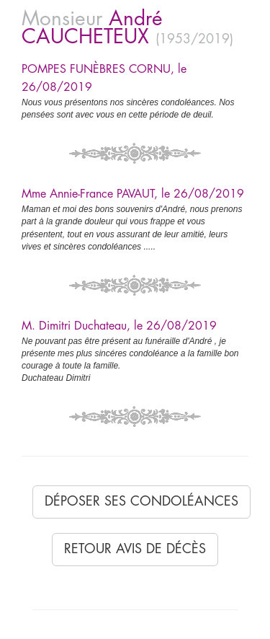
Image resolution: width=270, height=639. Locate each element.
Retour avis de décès (135, 548)
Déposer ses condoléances (141, 501)
